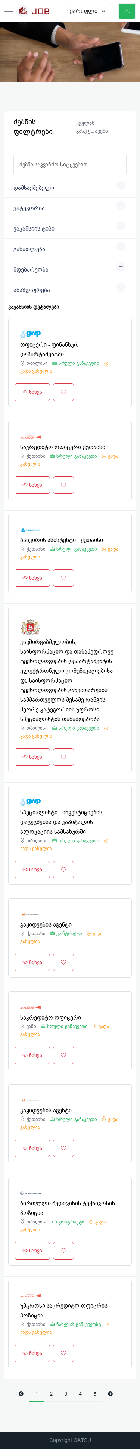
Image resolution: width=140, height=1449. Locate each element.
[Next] (110, 1394)
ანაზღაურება (31, 290)
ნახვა (32, 392)
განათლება (29, 249)
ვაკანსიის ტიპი (34, 229)
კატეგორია (29, 208)
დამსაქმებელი (33, 188)
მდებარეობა (31, 270)
